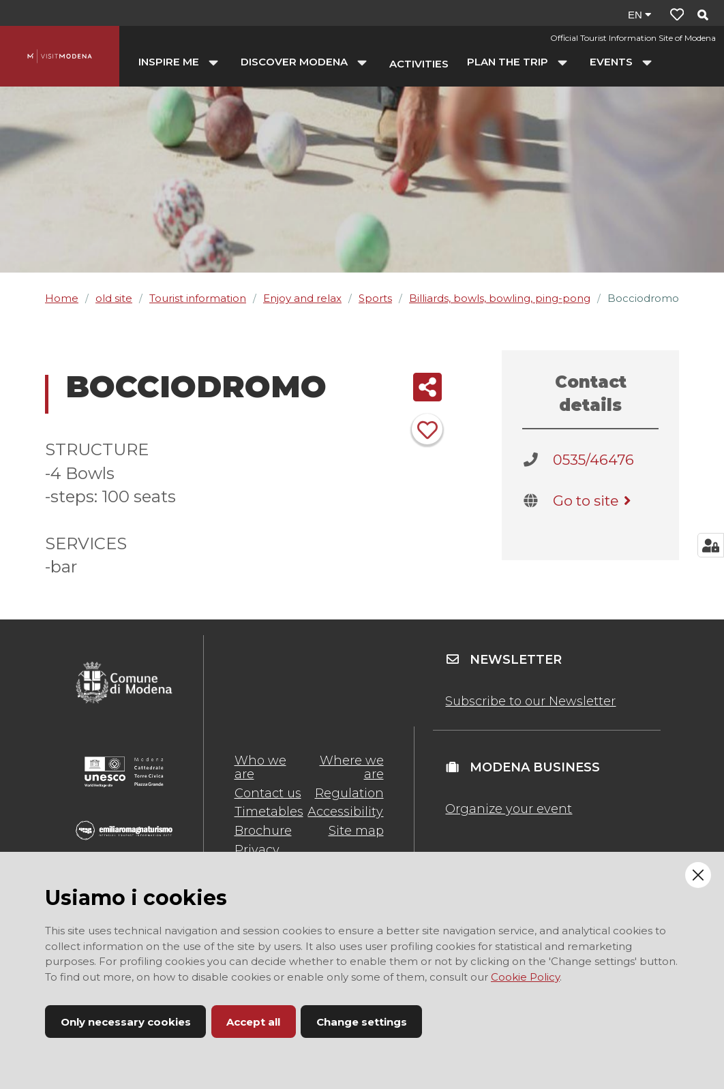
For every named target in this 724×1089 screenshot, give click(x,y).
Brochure (263, 830)
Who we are (260, 767)
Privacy (257, 849)
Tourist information (197, 298)
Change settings (361, 1021)
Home (61, 298)
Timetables (269, 811)
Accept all (253, 1021)
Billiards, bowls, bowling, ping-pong (499, 298)
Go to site (594, 500)
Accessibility (345, 811)
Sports (375, 298)
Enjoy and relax (302, 298)
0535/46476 (593, 459)
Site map (356, 830)
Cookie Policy (525, 976)
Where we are (352, 767)
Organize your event (508, 808)
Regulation (349, 793)
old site (113, 298)
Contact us (268, 793)
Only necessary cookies (126, 1021)
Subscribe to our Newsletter (530, 701)
